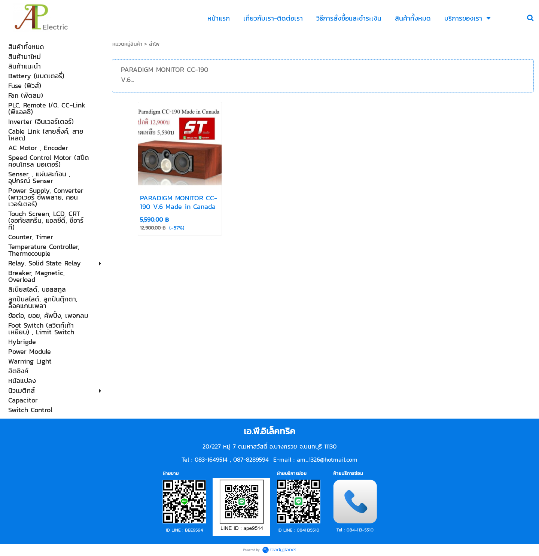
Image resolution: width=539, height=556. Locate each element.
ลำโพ (154, 44)
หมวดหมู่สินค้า (127, 44)
